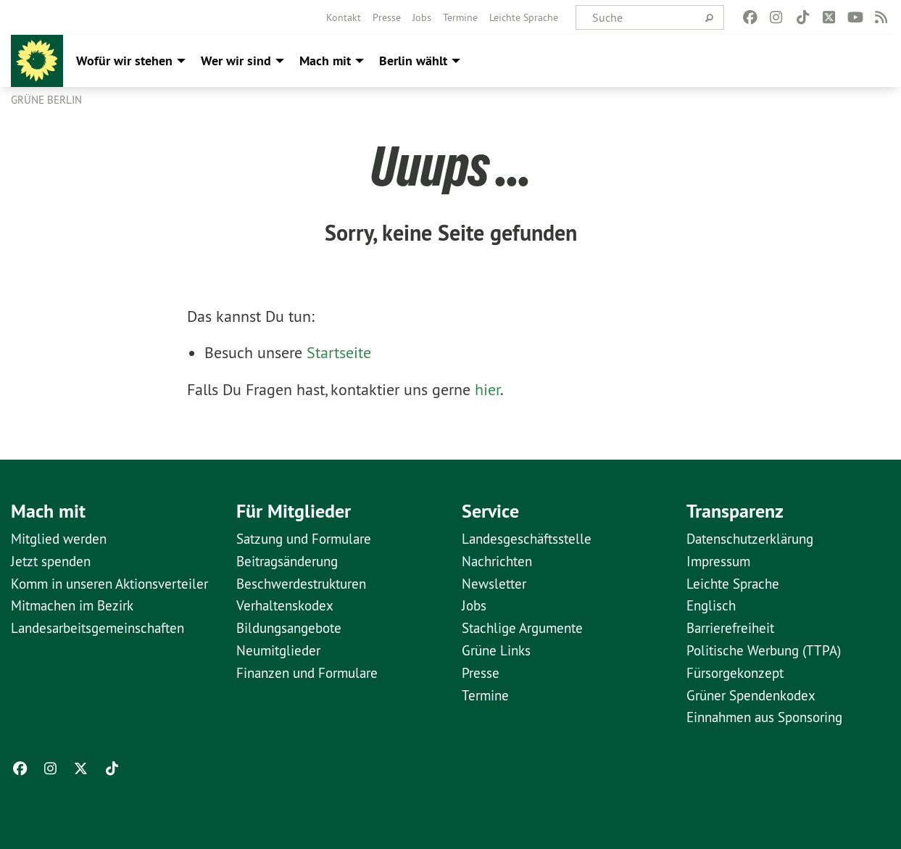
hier (487, 389)
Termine (460, 17)
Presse (387, 17)
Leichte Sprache (523, 17)
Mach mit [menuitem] (325, 60)
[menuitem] (343, 17)
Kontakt (343, 17)
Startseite (339, 352)
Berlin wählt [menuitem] (413, 60)
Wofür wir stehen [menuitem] (124, 60)
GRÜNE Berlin (46, 100)
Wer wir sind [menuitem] (236, 60)
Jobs (421, 17)
